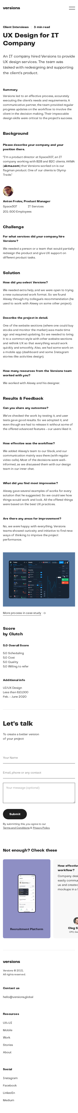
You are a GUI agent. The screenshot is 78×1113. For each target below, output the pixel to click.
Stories (8, 1045)
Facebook (10, 1085)
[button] (72, 8)
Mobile (7, 1030)
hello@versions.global (18, 997)
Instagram (10, 1078)
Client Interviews (16, 27)
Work (6, 1037)
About (7, 1052)
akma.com (12, 166)
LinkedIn (9, 1093)
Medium (8, 1100)
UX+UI (7, 1023)
